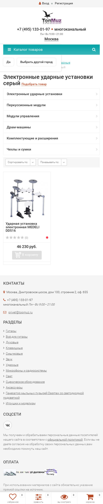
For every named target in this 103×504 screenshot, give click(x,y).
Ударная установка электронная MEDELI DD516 (23, 227)
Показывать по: (49, 162)
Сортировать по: (18, 162)
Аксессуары (14, 387)
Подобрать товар (34, 84)
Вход (44, 3)
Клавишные (14, 348)
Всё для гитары (17, 336)
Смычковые (14, 353)
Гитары (11, 331)
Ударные (12, 365)
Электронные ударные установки (34, 94)
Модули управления (23, 116)
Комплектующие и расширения (32, 138)
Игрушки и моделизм (20, 403)
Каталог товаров (25, 49)
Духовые (12, 342)
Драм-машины (19, 127)
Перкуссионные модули (26, 105)
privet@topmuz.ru (20, 312)
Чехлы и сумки (19, 149)
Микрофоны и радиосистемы (26, 370)
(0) (17, 237)
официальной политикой (65, 439)
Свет (9, 376)
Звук (9, 359)
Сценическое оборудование (25, 381)
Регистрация (64, 3)
